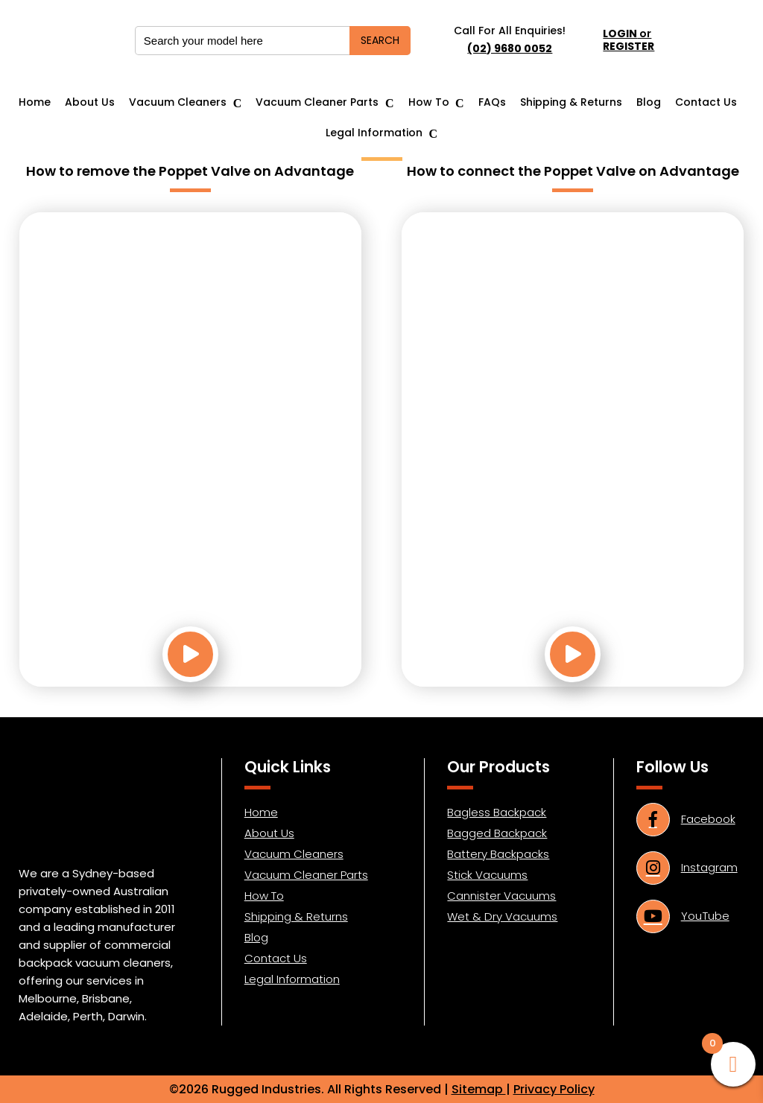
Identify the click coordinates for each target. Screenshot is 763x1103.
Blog (648, 102)
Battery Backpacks (498, 854)
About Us (90, 102)
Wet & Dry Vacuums (502, 916)
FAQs (492, 102)
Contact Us (706, 102)
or (628, 40)
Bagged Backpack (497, 833)
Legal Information (374, 133)
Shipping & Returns (571, 102)
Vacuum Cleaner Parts (317, 102)
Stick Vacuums (487, 875)
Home (35, 102)
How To (428, 102)
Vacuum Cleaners (178, 102)
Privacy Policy (554, 1089)
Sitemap (479, 1089)
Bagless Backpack (496, 812)
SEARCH (380, 40)
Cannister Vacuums (501, 895)
